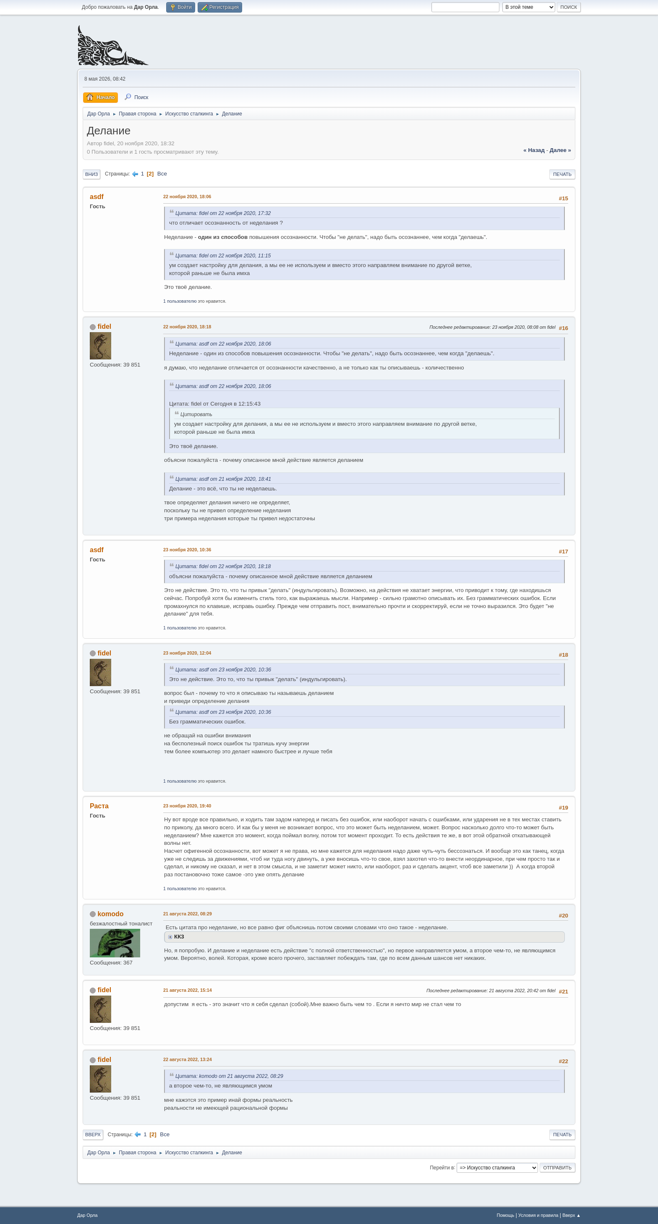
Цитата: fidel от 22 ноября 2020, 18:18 (223, 566)
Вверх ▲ (571, 1215)
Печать (562, 174)
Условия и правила (538, 1215)
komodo (110, 913)
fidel (104, 326)
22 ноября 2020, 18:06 (187, 196)
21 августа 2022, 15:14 (187, 990)
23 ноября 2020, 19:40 (187, 805)
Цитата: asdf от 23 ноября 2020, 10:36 (223, 670)
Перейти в (442, 1167)
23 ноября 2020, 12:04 (187, 652)
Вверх (93, 1134)
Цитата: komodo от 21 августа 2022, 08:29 (229, 1076)
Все (162, 173)
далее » (560, 150)
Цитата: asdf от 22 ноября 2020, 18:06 (223, 344)
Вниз (91, 174)
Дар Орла (87, 1215)
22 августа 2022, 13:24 (187, 1059)
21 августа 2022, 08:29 (187, 913)
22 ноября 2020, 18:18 (187, 326)
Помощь (505, 1215)
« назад (534, 150)
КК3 (179, 936)
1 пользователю (180, 301)
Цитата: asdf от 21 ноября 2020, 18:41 (223, 479)
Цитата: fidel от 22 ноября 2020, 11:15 (223, 256)
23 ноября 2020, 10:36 (187, 549)
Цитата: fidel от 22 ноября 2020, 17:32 (223, 213)
